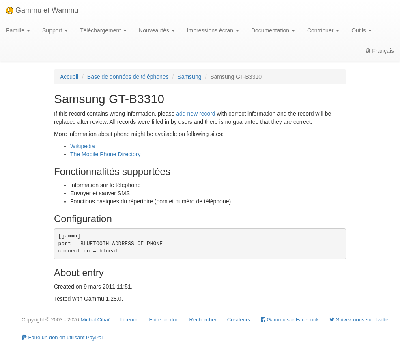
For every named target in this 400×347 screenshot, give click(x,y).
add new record (195, 113)
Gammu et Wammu (42, 10)
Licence (129, 320)
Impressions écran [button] (213, 30)
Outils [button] (361, 30)
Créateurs (238, 320)
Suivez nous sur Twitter (359, 320)
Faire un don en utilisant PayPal (62, 337)
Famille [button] (18, 30)
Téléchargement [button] (103, 30)
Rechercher (203, 320)
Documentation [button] (273, 30)
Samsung (189, 76)
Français (380, 50)
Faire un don (164, 320)
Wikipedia (82, 146)
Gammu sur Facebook (290, 320)
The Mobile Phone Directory (105, 154)
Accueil (69, 76)
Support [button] (55, 30)
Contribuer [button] (323, 30)
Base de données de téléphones (128, 76)
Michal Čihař (95, 320)
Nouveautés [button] (157, 30)
